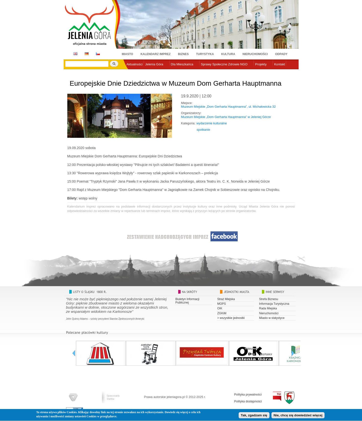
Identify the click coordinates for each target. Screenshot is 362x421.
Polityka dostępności (248, 401)
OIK (219, 308)
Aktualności (135, 64)
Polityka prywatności (248, 394)
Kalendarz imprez (155, 54)
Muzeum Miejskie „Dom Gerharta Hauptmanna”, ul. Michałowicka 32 (228, 106)
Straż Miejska (226, 299)
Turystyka (205, 54)
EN (74, 53)
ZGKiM (221, 313)
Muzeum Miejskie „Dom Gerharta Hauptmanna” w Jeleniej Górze (226, 117)
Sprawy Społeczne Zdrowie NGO (224, 64)
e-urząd (132, 72)
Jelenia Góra (154, 64)
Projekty (261, 64)
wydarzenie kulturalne (212, 123)
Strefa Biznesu (268, 299)
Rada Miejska (268, 308)
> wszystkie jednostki (231, 318)
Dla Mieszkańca (182, 64)
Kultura (228, 54)
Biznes (183, 54)
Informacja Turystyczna (274, 303)
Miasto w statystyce (272, 318)
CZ (98, 53)
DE (86, 53)
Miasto (127, 54)
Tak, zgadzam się (254, 416)
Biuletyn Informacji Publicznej (187, 300)
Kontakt (279, 64)
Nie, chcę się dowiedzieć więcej (298, 416)
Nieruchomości (255, 54)
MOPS (221, 303)
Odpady (281, 54)
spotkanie (203, 129)
